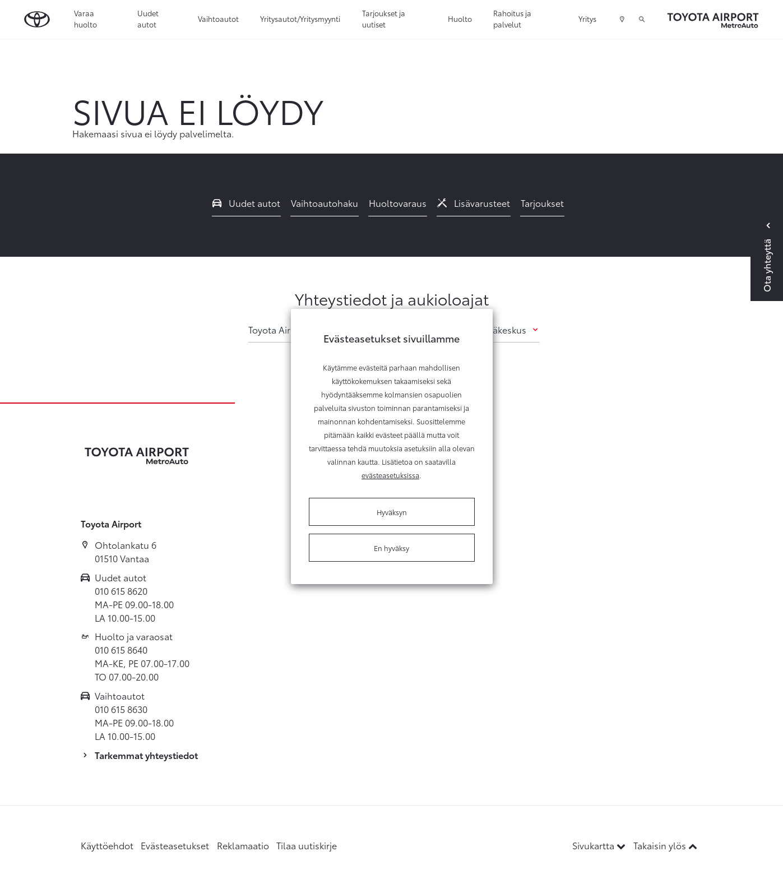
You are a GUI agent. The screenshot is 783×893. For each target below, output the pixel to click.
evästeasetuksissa (390, 475)
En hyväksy (391, 548)
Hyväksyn (392, 512)
